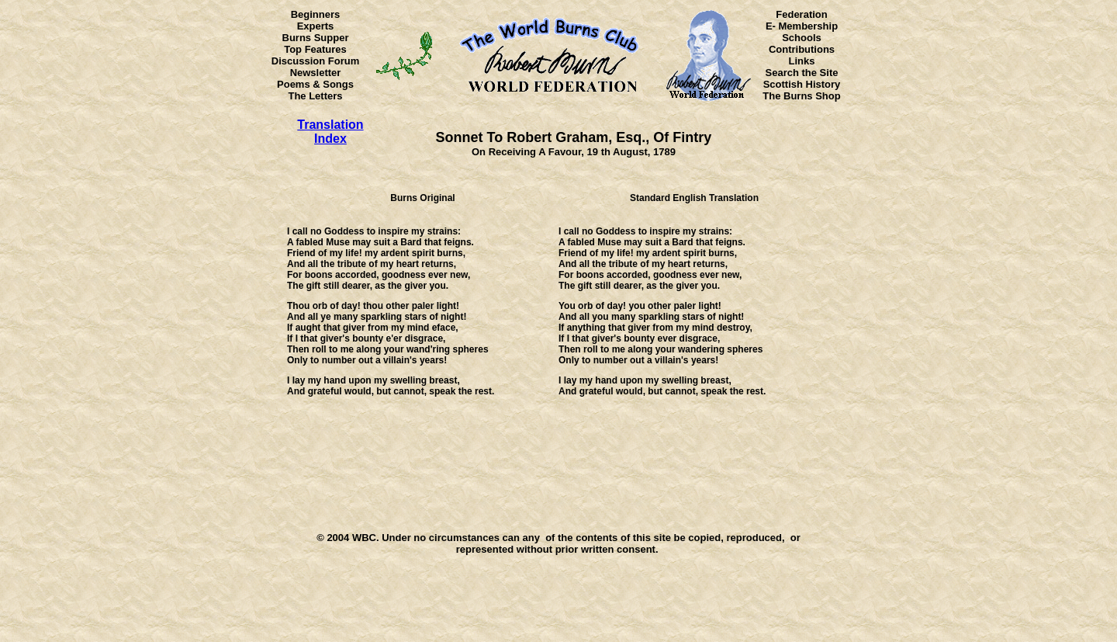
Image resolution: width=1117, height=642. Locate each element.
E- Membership (802, 26)
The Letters (315, 96)
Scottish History (802, 84)
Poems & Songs (315, 84)
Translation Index (330, 131)
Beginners (316, 14)
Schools (801, 37)
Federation (801, 14)
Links (802, 61)
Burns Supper (315, 37)
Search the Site (802, 72)
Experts (315, 26)
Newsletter (315, 72)
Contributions (802, 49)
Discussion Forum (315, 61)
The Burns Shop (801, 96)
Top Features (315, 49)
